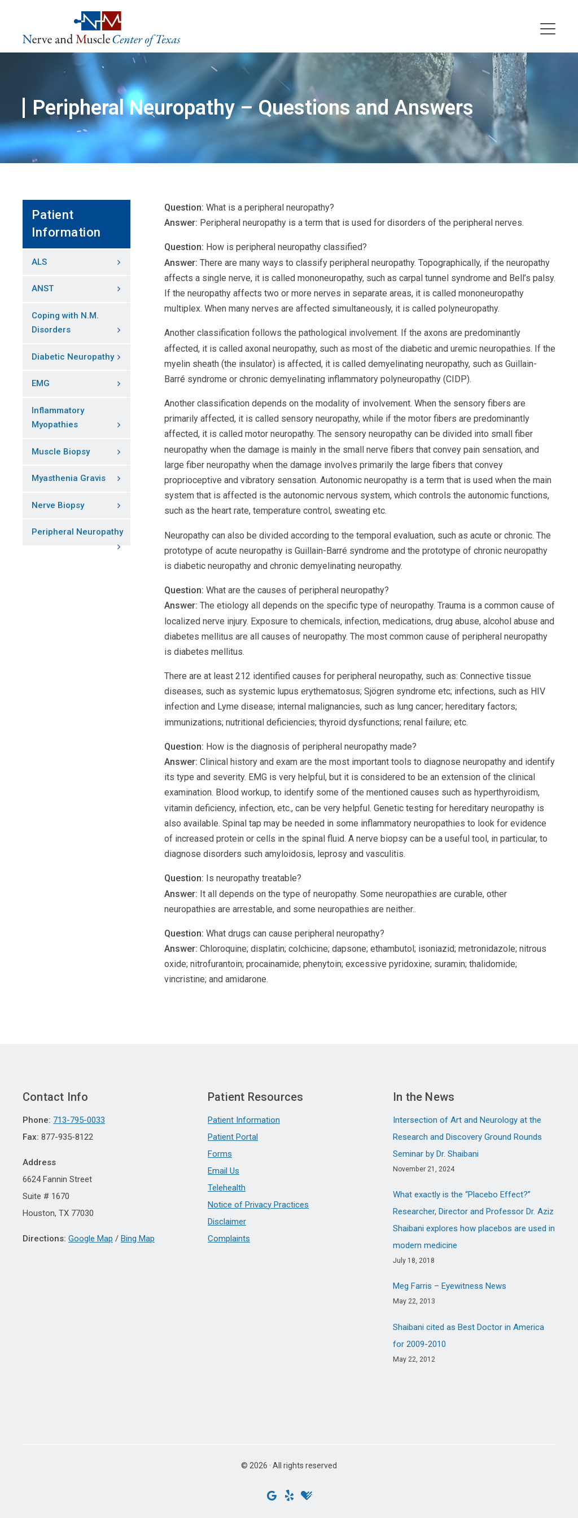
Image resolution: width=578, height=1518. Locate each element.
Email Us (223, 1171)
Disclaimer (227, 1222)
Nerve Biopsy (58, 505)
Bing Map (138, 1238)
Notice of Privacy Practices (258, 1205)
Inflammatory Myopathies (58, 417)
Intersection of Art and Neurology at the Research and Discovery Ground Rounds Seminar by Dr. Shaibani (467, 1137)
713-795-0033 (79, 1120)
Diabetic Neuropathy (73, 357)
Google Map (90, 1238)
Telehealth (227, 1188)
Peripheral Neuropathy (77, 532)
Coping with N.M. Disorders (65, 322)
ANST (43, 288)
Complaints (229, 1238)
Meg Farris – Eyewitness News (449, 1286)
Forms (220, 1154)
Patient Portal (233, 1137)
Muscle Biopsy (61, 452)
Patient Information (244, 1120)
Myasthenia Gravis (69, 478)
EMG (41, 383)
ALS (39, 262)
